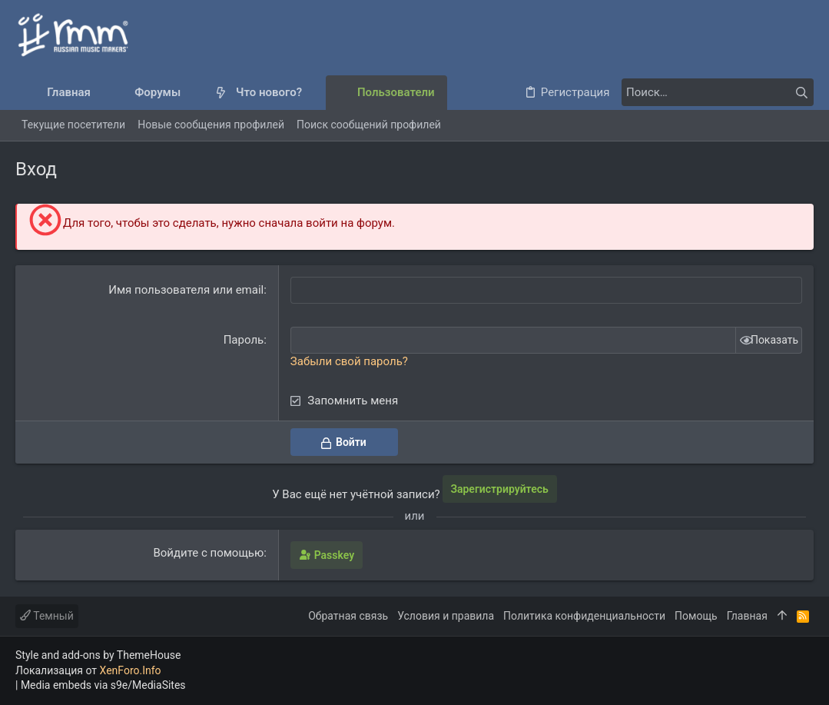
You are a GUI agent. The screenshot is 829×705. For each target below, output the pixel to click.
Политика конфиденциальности (584, 616)
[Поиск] (718, 92)
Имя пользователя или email (186, 290)
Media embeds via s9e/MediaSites (103, 685)
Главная (747, 616)
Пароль (244, 340)
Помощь (696, 616)
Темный (47, 616)
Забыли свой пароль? (349, 361)
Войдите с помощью (208, 553)
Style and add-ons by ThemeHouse (98, 655)
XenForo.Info (130, 670)
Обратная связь (348, 616)
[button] (193, 93)
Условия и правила (445, 616)
